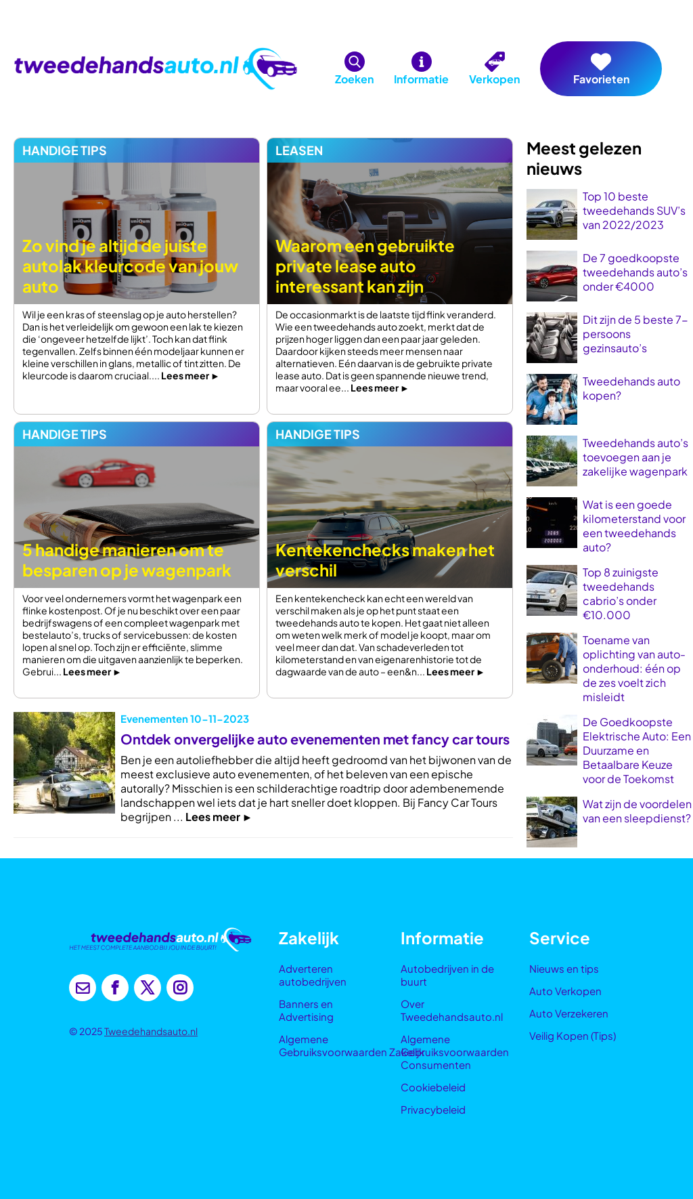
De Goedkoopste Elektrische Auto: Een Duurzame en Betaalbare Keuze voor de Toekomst (637, 750)
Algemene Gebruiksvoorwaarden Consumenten (455, 1051)
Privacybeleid (433, 1109)
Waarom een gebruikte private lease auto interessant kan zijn (365, 265)
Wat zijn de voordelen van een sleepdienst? (637, 811)
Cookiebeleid (433, 1086)
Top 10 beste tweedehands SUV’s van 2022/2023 (634, 210)
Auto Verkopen (565, 990)
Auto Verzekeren (568, 1013)
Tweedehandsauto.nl (151, 1031)
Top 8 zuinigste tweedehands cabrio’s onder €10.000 (620, 593)
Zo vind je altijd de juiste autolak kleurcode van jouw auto (130, 265)
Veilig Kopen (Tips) (572, 1035)
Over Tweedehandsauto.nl (452, 1010)
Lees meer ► (190, 375)
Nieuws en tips (564, 968)
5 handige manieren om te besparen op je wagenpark (126, 559)
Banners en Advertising (306, 1010)
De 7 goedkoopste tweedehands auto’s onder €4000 (635, 272)
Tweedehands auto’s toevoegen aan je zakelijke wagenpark (635, 457)
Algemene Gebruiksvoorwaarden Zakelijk (351, 1045)
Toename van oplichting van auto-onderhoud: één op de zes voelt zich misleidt (634, 668)
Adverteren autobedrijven (312, 975)
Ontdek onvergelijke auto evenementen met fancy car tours (315, 738)
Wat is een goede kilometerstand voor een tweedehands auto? (634, 525)
